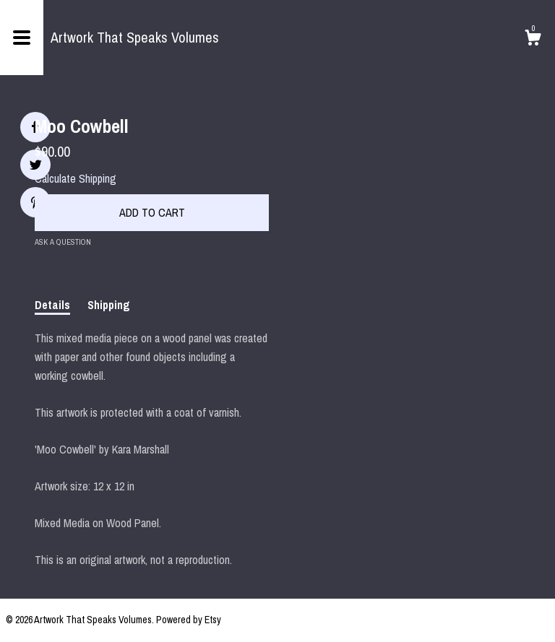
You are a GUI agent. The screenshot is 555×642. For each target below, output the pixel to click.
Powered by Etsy (188, 619)
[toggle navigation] (21, 37)
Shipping (108, 305)
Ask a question (63, 242)
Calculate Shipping (75, 178)
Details (52, 305)
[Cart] (533, 40)
